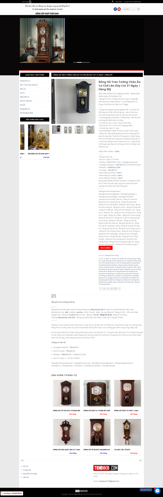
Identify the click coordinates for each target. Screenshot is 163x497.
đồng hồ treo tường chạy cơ (107, 273)
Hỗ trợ (25, 466)
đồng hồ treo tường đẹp (131, 276)
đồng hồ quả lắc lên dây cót (115, 269)
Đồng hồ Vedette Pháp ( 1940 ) (126, 411)
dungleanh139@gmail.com (109, 481)
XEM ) (117, 151)
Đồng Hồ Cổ (25, 81)
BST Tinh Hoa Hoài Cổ (29, 85)
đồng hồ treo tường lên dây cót (108, 282)
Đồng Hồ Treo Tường (112, 255)
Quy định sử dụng (30, 473)
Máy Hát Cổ (24, 97)
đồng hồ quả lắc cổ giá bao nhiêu (126, 267)
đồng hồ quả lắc (123, 265)
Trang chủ (27, 470)
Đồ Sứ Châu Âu (26, 101)
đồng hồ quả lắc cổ (110, 267)
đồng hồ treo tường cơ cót (116, 276)
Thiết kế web (87, 494)
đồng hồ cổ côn (122, 261)
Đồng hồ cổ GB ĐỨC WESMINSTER (97, 450)
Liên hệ (26, 477)
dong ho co (107, 259)
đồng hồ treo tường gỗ (106, 278)
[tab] (53, 297)
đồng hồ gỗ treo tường (129, 263)
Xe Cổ (22, 93)
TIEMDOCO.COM (113, 167)
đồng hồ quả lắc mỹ (131, 269)
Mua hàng (106, 248)
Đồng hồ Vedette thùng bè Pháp (97, 411)
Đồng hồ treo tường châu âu (129, 271)
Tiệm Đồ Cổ (120, 165)
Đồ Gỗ (22, 105)
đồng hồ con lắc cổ (115, 263)
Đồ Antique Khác (26, 113)
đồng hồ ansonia (111, 261)
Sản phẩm (119, 1)
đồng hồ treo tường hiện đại (121, 278)
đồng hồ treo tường (114, 271)
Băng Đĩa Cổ (25, 109)
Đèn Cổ (23, 89)
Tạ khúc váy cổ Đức (122, 450)
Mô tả (53, 297)
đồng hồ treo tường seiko (126, 282)
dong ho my (115, 259)
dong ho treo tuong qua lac (128, 259)
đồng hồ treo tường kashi (131, 280)
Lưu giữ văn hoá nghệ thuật (132, 1)
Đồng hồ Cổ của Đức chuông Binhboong (70, 411)
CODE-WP (98, 494)
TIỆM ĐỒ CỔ (66, 354)
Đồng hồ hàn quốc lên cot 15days (67, 450)
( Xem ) (119, 173)
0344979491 (13, 493)
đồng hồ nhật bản (111, 265)
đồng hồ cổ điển (132, 261)
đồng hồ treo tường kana (115, 280)
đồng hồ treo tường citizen (124, 273)
